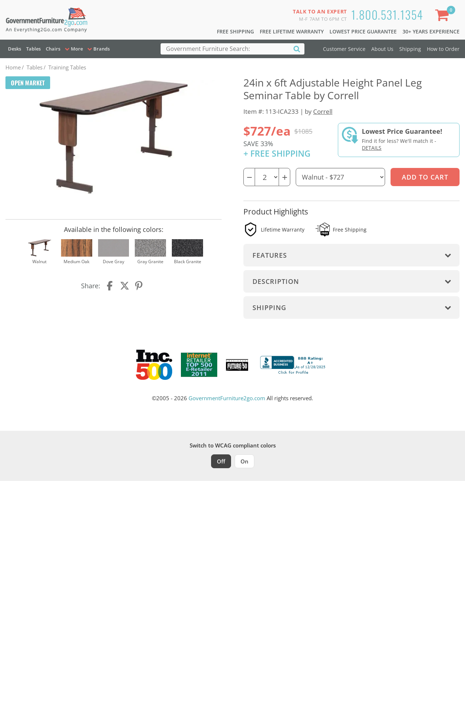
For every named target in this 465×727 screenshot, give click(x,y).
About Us (382, 48)
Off (221, 461)
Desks (14, 48)
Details (371, 147)
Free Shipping (235, 31)
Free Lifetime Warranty (292, 31)
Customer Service (344, 48)
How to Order (443, 48)
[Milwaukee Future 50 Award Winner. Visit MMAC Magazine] (237, 365)
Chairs (53, 48)
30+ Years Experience (431, 31)
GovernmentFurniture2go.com (227, 398)
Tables (33, 48)
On (244, 461)
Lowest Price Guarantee (363, 31)
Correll (322, 111)
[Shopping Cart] (444, 16)
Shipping (410, 48)
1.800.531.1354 (387, 14)
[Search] (297, 48)
